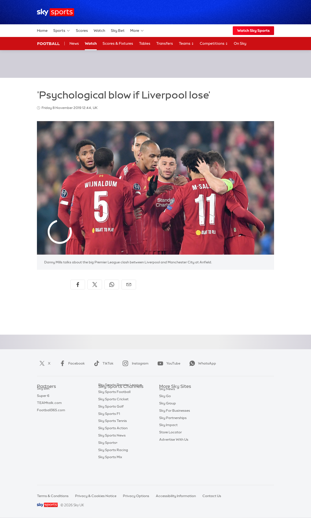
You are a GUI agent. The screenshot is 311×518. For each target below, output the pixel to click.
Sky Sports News (112, 452)
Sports (61, 31)
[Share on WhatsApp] (111, 284)
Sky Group (167, 415)
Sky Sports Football (114, 408)
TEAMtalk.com (49, 408)
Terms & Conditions (53, 496)
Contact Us (211, 496)
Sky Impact (168, 437)
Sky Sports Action (113, 444)
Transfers (164, 43)
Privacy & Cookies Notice (95, 496)
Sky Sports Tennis (112, 437)
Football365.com (51, 415)
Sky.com (166, 394)
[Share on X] (94, 284)
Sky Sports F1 (109, 430)
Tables (144, 43)
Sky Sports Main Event (116, 394)
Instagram (134, 363)
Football (48, 43)
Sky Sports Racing (113, 466)
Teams (186, 44)
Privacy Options (136, 496)
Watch (99, 30)
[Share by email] (128, 284)
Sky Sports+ (108, 459)
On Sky (240, 43)
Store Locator (170, 444)
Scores (82, 30)
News (74, 43)
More (137, 31)
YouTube (168, 363)
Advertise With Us (173, 452)
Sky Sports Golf (111, 423)
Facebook (71, 363)
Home (42, 30)
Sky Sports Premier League (120, 401)
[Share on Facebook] (77, 284)
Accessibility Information (176, 496)
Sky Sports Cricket (113, 415)
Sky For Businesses (174, 423)
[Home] (55, 12)
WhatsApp (201, 363)
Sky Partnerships (173, 430)
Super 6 (43, 401)
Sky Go (165, 408)
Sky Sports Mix (110, 473)
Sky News (167, 401)
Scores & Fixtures (118, 43)
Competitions (214, 44)
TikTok (102, 363)
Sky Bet (118, 30)
